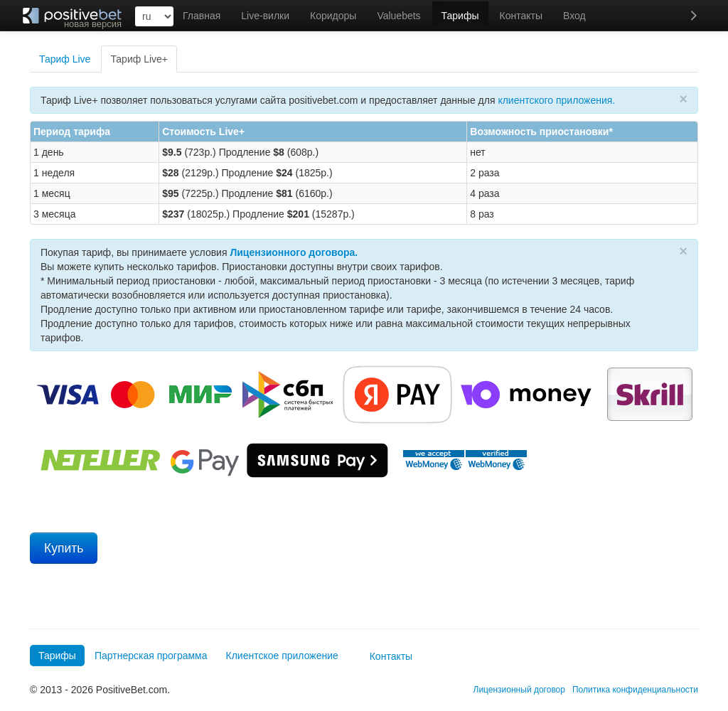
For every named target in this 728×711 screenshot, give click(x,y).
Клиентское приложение (282, 655)
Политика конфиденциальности (635, 690)
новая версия (93, 23)
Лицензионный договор (519, 690)
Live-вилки (265, 15)
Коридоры (333, 15)
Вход (574, 15)
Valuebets (398, 15)
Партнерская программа (151, 655)
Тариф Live (64, 59)
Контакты (521, 15)
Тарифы (460, 15)
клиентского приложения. (556, 100)
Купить (63, 548)
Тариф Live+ (139, 59)
